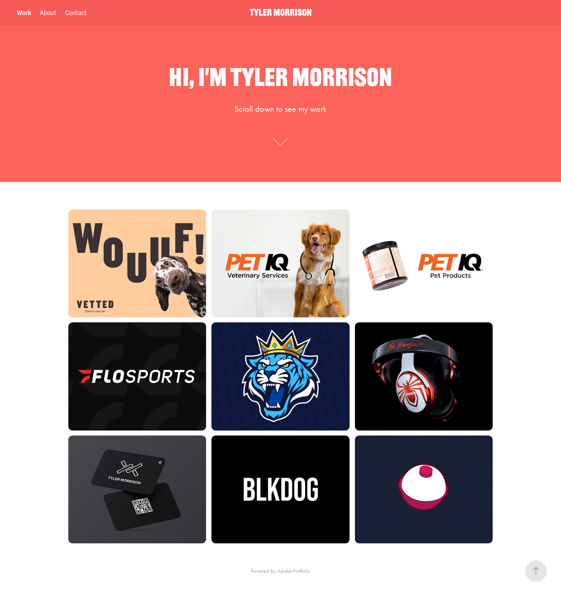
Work (24, 12)
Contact (76, 12)
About (48, 12)
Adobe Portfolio (293, 571)
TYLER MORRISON (281, 12)
